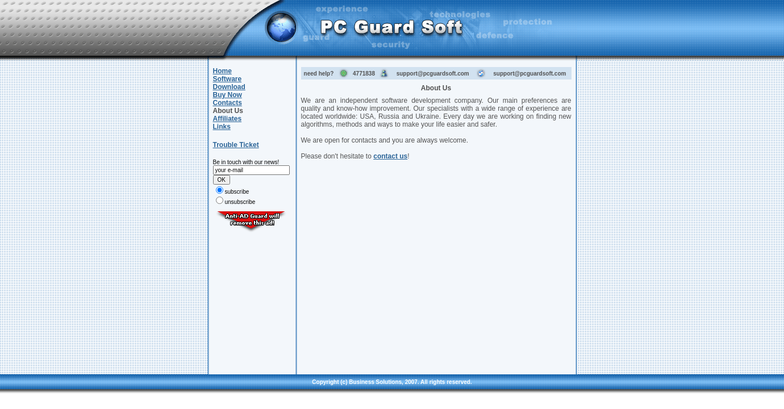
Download (229, 87)
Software (227, 79)
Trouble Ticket (236, 145)
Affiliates (227, 119)
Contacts (227, 103)
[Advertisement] (251, 300)
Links (222, 127)
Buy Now (227, 95)
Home (222, 71)
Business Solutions (375, 382)
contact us (390, 156)
